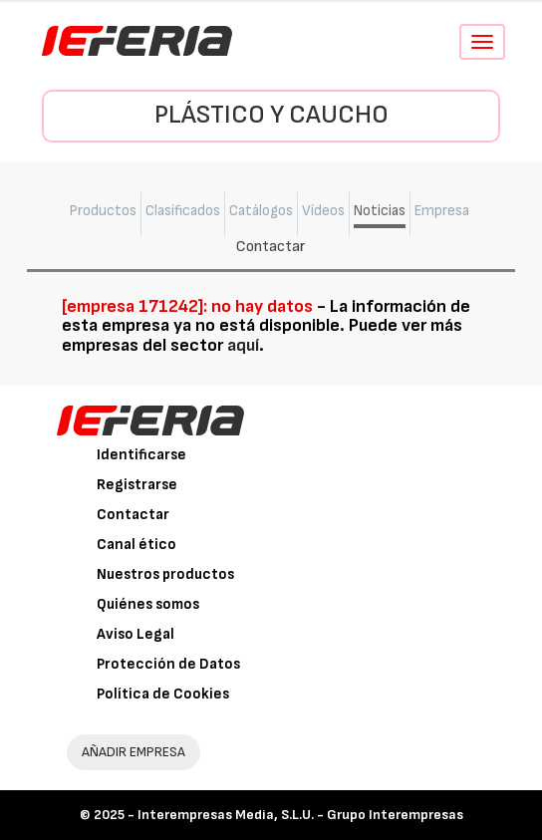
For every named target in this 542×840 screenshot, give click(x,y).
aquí (243, 345)
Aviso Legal (135, 634)
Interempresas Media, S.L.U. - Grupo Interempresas (300, 814)
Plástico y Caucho (271, 115)
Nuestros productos (165, 574)
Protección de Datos (168, 664)
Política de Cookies (163, 694)
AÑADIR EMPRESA (133, 751)
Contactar (133, 514)
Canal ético (136, 544)
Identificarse (141, 454)
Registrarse (137, 484)
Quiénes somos (148, 604)
